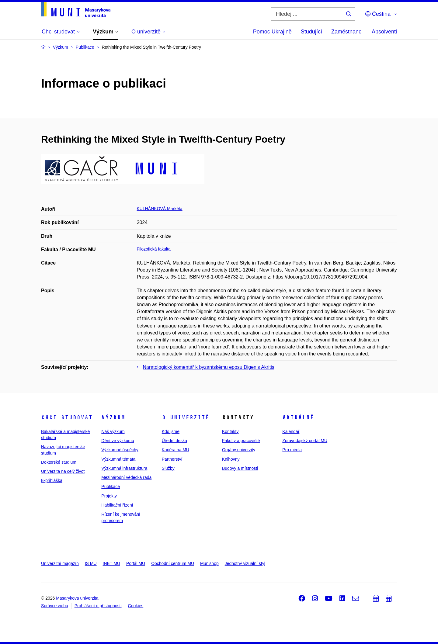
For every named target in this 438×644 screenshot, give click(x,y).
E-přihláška (51, 480)
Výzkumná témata (118, 459)
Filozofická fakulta (154, 249)
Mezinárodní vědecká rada (126, 477)
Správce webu (54, 605)
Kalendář (290, 431)
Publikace (110, 486)
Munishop (209, 563)
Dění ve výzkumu (117, 440)
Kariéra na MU (175, 449)
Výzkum (113, 417)
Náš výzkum (112, 431)
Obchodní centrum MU (172, 563)
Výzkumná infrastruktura (124, 468)
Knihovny (231, 459)
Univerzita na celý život (63, 471)
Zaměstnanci (347, 32)
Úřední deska (174, 440)
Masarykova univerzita (77, 598)
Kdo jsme (170, 431)
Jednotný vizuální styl (245, 563)
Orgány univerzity (238, 449)
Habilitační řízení (117, 505)
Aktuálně (298, 417)
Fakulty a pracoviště (241, 440)
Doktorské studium (58, 462)
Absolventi (384, 32)
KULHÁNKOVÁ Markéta (159, 208)
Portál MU (135, 563)
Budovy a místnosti (240, 468)
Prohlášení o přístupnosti (98, 605)
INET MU (111, 563)
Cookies (136, 605)
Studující (311, 32)
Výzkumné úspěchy (119, 449)
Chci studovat (66, 417)
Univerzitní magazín (60, 563)
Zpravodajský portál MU (304, 440)
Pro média (292, 449)
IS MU (91, 563)
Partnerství (172, 459)
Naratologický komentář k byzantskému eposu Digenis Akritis (208, 367)
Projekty (109, 495)
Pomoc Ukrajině (272, 32)
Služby (168, 468)
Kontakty (230, 431)
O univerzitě (185, 417)
